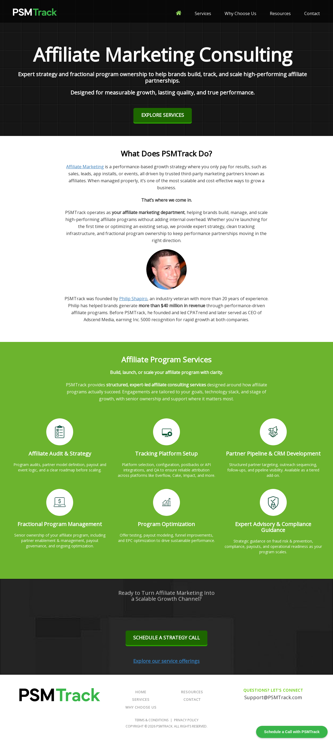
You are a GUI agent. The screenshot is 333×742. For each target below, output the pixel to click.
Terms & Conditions (151, 720)
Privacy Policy (186, 720)
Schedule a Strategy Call (166, 637)
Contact (312, 13)
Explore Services (162, 115)
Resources (280, 13)
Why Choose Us (240, 13)
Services (203, 13)
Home (140, 692)
